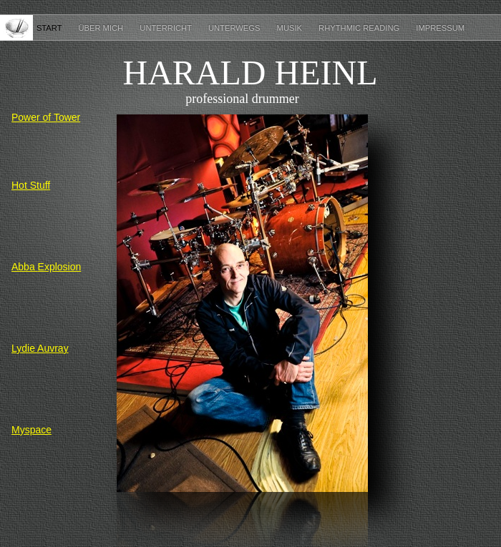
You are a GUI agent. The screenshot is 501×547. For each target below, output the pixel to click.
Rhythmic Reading (360, 28)
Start (50, 28)
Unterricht (167, 28)
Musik (291, 28)
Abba (46, 266)
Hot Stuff (30, 185)
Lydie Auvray (40, 348)
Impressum (440, 28)
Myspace (31, 429)
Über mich (101, 28)
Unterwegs (235, 28)
